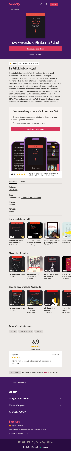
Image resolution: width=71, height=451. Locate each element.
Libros (11, 9)
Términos (37, 430)
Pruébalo (54, 4)
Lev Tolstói (13, 190)
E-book (12, 211)
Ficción (16, 9)
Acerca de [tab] (13, 181)
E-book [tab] (22, 181)
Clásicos (38, 331)
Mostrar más (15, 373)
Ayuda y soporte (17, 382)
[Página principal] (24, 4)
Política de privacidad (26, 430)
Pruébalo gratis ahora (35, 49)
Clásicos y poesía (26, 331)
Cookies (43, 430)
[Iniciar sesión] (46, 4)
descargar (46, 372)
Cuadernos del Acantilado (31, 198)
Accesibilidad (13, 430)
